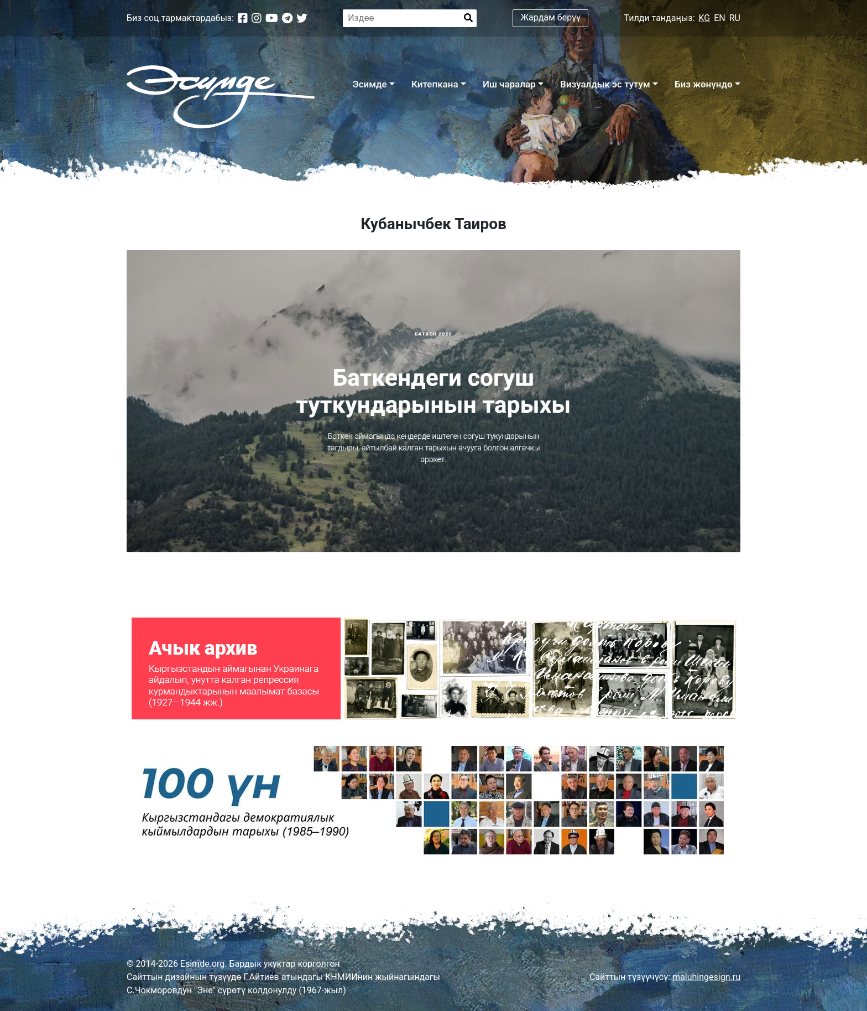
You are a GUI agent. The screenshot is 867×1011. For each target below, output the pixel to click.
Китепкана (434, 84)
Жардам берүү (551, 17)
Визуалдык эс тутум (605, 84)
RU (734, 18)
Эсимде (369, 84)
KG (705, 18)
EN (719, 18)
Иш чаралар (509, 84)
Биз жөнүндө (704, 84)
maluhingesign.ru (706, 977)
